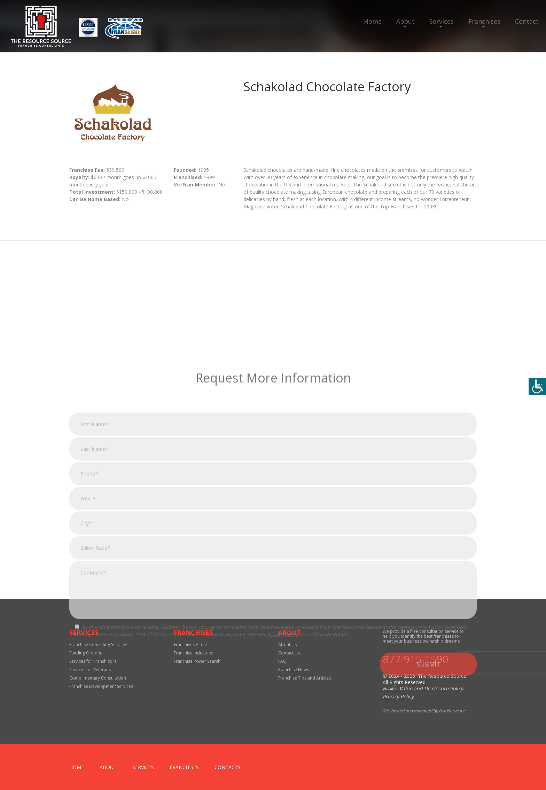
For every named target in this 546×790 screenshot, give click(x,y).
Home (373, 21)
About (405, 21)
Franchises (484, 21)
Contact (527, 21)
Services (441, 21)
